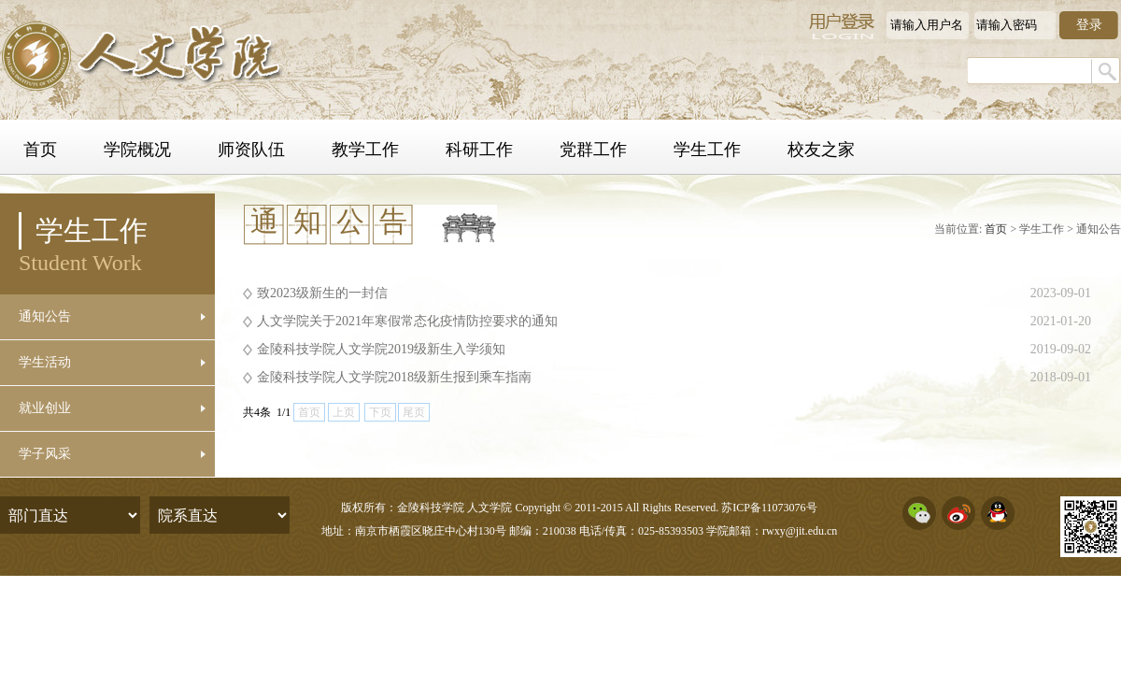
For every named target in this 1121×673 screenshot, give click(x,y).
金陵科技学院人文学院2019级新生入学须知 (381, 349)
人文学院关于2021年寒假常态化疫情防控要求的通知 (407, 321)
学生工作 (707, 149)
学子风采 (45, 454)
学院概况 (137, 149)
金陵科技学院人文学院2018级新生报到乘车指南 (394, 377)
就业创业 (45, 408)
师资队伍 (251, 149)
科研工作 (479, 149)
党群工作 (593, 149)
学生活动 (45, 362)
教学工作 (365, 149)
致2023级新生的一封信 (322, 293)
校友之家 (821, 149)
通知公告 (45, 316)
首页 (40, 149)
